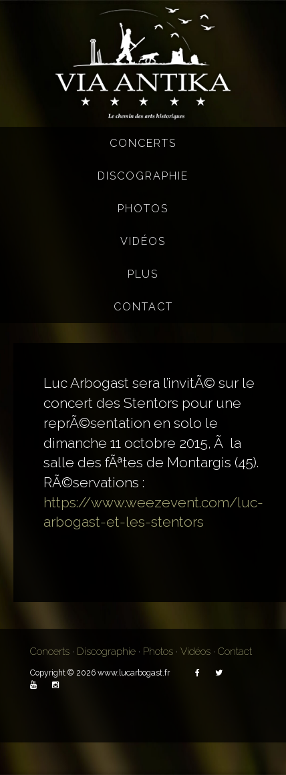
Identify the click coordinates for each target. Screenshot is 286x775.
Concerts (143, 143)
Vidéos (143, 241)
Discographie (143, 176)
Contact (143, 306)
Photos (143, 208)
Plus (143, 274)
